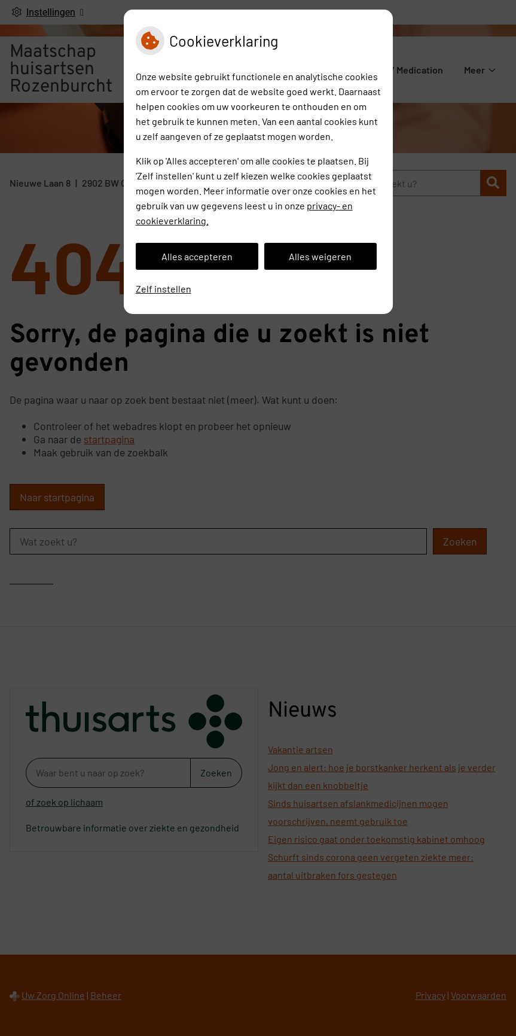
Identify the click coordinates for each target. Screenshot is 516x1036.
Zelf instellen (163, 288)
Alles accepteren (197, 256)
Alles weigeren (320, 256)
